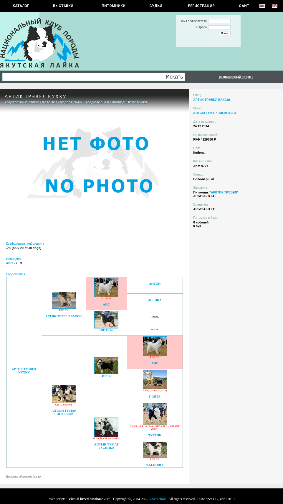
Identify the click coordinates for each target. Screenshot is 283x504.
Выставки (63, 6)
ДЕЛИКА (155, 300)
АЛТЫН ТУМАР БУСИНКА (106, 446)
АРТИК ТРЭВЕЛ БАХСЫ (63, 316)
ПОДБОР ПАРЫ (71, 102)
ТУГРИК (154, 435)
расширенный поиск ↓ (236, 77)
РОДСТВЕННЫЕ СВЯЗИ (22, 102)
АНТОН (155, 283)
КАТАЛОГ (21, 6)
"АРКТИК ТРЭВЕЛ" (224, 192)
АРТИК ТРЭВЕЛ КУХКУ (24, 371)
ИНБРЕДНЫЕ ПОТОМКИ (129, 102)
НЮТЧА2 (106, 330)
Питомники (113, 6)
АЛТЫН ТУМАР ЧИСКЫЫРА (64, 412)
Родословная (97, 102)
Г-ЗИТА (154, 396)
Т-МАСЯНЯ (154, 465)
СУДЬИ (155, 6)
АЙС (106, 304)
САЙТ (244, 6)
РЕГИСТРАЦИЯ (201, 6)
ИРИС (106, 376)
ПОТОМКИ (49, 102)
